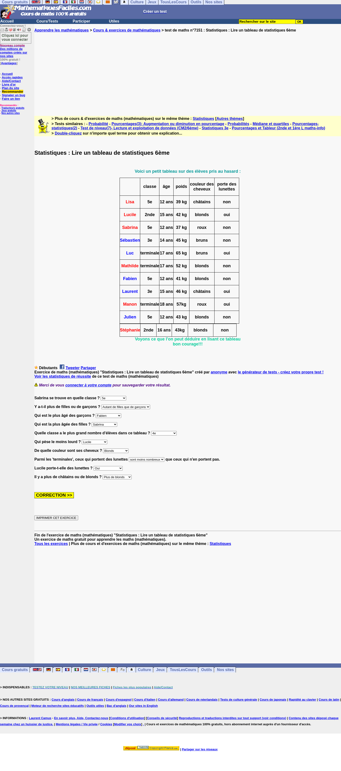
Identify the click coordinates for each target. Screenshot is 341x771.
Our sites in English (143, 706)
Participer (81, 21)
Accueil (7, 21)
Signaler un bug (13, 95)
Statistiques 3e (215, 128)
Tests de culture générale (238, 699)
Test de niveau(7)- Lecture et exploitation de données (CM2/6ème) (139, 128)
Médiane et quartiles (271, 124)
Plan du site (10, 88)
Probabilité (98, 124)
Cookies (106, 724)
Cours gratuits (15, 670)
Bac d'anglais (116, 706)
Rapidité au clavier (302, 699)
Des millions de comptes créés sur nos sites (13, 51)
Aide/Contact (11, 81)
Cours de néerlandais (202, 699)
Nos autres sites (10, 113)
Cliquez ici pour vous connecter (15, 37)
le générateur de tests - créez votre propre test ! (280, 372)
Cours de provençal (14, 706)
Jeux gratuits (8, 110)
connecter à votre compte (88, 385)
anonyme (219, 372)
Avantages (8, 63)
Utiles (114, 21)
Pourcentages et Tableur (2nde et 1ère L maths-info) (278, 128)
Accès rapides (12, 77)
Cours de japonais (273, 699)
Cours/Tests (47, 21)
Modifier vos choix (127, 724)
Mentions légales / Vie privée (77, 724)
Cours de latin (329, 699)
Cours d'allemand (171, 699)
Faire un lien (11, 98)
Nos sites (225, 670)
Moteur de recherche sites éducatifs (57, 706)
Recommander (12, 91)
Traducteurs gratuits (12, 108)
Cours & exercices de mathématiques (127, 30)
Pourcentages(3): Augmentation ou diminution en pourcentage (168, 124)
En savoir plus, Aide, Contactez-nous (81, 718)
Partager (88, 368)
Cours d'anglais (63, 699)
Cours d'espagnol (118, 699)
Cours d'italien (145, 699)
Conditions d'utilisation (127, 718)
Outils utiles (95, 706)
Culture (144, 670)
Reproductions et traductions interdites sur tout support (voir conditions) (232, 718)
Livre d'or (9, 84)
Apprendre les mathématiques (61, 30)
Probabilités (238, 124)
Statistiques (203, 119)
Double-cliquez (68, 133)
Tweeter (73, 368)
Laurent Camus (40, 718)
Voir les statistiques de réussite (62, 376)
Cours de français (90, 699)
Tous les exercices (51, 544)
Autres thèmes (229, 119)
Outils (206, 670)
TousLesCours (183, 670)
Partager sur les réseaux (200, 749)
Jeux (160, 670)
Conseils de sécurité (162, 718)
